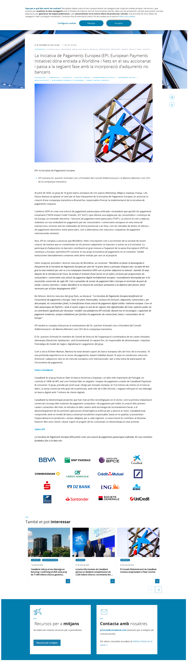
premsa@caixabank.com (113, 630)
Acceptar (119, 23)
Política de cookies (126, 16)
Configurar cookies (67, 23)
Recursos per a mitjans (47, 642)
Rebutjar (91, 23)
